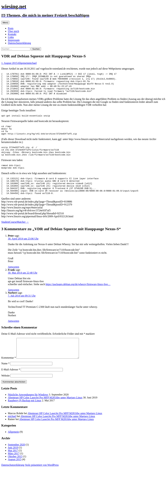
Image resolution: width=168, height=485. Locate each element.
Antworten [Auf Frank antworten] (13, 303)
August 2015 (14, 476)
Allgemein (22, 63)
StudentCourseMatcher (15, 235)
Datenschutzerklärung (19, 43)
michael (32, 63)
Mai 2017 (13, 467)
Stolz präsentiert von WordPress (42, 482)
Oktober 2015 (15, 473)
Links (11, 37)
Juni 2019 (13, 464)
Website (5, 392)
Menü (5, 22)
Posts (10, 28)
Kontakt (12, 34)
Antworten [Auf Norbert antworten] (13, 334)
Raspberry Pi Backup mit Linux (24, 417)
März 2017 (13, 470)
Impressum (14, 40)
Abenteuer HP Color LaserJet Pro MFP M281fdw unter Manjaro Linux (45, 414)
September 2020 (16, 461)
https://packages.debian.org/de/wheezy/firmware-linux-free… (78, 297)
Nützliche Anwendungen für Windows (28, 411)
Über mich (13, 31)
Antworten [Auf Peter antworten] (13, 280)
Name (5, 380)
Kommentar (8, 375)
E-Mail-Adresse (10, 386)
